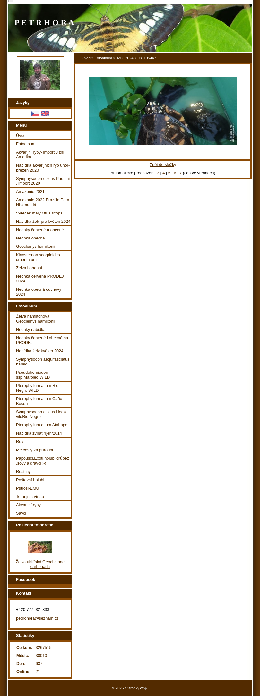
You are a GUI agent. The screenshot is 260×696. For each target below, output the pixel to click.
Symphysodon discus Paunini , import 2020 (43, 181)
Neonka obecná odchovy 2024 (38, 292)
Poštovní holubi (30, 479)
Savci (21, 513)
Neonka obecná (30, 238)
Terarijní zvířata (30, 496)
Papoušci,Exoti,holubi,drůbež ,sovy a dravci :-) (42, 460)
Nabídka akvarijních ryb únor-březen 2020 (43, 167)
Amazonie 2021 (30, 191)
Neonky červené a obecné (40, 229)
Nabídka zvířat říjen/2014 (39, 433)
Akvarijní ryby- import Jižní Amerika (40, 154)
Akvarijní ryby (28, 504)
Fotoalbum (103, 58)
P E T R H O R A (44, 22)
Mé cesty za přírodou (35, 450)
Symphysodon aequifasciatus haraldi (42, 361)
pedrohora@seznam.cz (37, 618)
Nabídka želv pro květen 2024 (43, 221)
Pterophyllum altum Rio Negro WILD (37, 388)
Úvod (86, 58)
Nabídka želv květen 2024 (39, 350)
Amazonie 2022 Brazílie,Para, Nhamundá (43, 202)
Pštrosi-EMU (27, 488)
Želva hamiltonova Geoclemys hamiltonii (35, 318)
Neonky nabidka (31, 329)
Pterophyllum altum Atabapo (41, 425)
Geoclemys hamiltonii (35, 246)
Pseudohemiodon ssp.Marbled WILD (33, 375)
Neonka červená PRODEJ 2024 (40, 278)
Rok (19, 441)
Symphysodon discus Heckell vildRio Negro (42, 414)
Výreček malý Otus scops (39, 213)
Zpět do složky (163, 164)
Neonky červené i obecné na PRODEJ (42, 340)
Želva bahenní (29, 267)
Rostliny (23, 471)
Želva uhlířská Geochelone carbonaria (40, 564)
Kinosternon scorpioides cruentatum (38, 257)
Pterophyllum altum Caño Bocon (39, 401)
